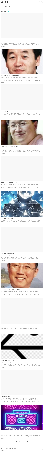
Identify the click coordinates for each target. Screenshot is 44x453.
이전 (16, 441)
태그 (6, 6)
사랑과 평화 (5, 2)
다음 (27, 441)
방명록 (10, 6)
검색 (39, 2)
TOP (42, 449)
